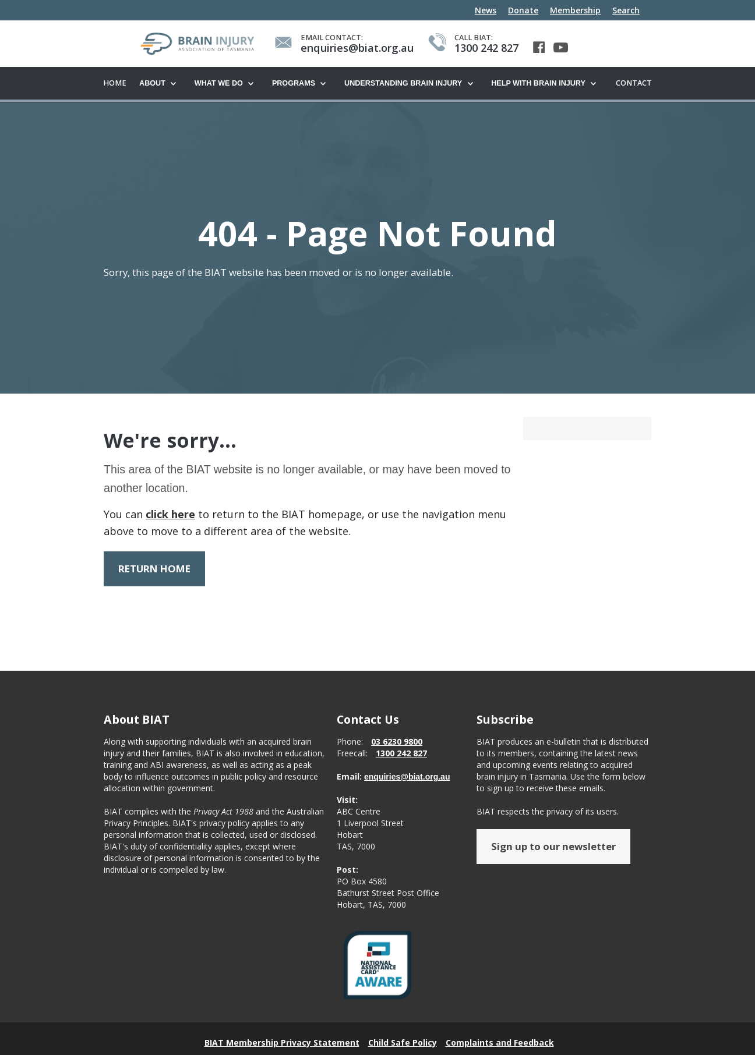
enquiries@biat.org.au (407, 784)
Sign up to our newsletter (553, 854)
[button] (161, 84)
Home (114, 83)
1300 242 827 (401, 760)
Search (626, 10)
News (485, 10)
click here (170, 515)
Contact (634, 83)
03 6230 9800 (396, 749)
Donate (523, 10)
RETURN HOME (154, 569)
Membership (575, 10)
